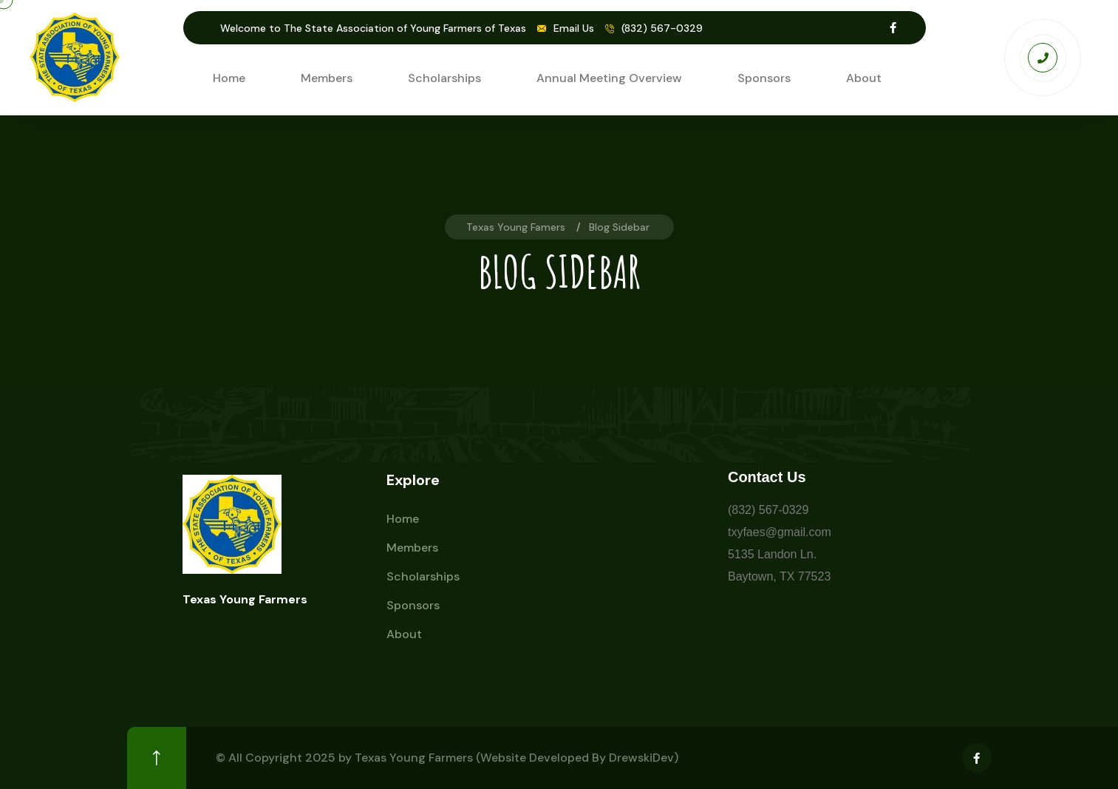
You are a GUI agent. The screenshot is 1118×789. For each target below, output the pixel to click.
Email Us (573, 28)
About (864, 78)
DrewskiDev (641, 757)
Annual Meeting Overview (609, 78)
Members (326, 78)
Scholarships (444, 78)
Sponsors (764, 78)
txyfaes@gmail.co (775, 532)
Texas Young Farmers (414, 757)
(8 (733, 510)
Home (229, 78)
